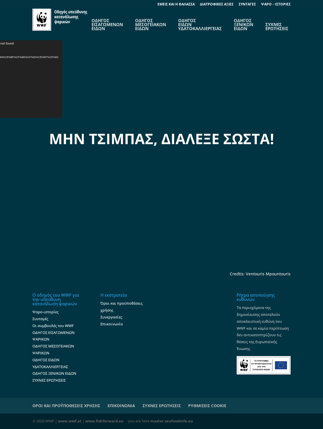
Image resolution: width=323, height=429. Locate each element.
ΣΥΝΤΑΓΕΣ (247, 5)
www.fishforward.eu (104, 421)
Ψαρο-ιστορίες (45, 311)
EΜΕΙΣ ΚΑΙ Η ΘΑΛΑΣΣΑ (176, 5)
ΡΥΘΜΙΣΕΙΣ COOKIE (207, 405)
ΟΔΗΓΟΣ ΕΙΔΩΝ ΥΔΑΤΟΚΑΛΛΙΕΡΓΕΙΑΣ (200, 24)
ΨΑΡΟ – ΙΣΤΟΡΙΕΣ (276, 5)
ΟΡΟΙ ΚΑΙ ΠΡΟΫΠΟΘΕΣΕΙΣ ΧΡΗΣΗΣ (66, 405)
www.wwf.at (69, 421)
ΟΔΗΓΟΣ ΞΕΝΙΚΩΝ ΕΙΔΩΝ (243, 24)
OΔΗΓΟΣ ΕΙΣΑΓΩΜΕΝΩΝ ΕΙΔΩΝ (107, 24)
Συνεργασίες (111, 317)
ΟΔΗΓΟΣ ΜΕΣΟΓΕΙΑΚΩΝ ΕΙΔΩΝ (150, 24)
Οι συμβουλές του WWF (53, 325)
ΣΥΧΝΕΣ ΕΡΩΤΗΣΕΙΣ (276, 26)
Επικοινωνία (111, 323)
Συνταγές (40, 318)
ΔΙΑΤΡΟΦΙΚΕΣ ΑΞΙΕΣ (217, 5)
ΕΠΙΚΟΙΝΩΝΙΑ (121, 405)
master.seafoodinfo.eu (171, 421)
